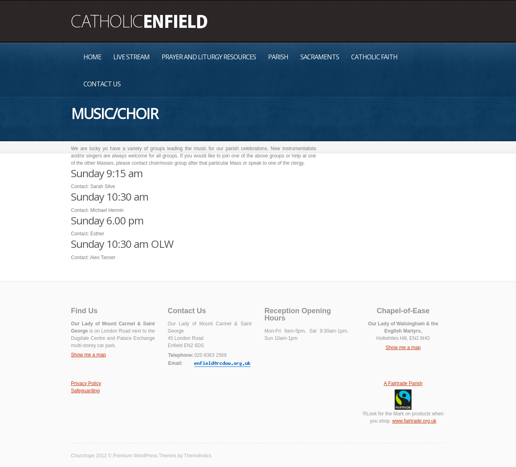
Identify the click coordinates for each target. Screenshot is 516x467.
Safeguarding (85, 391)
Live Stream (131, 56)
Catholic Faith (374, 56)
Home (92, 56)
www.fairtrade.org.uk (414, 421)
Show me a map (88, 355)
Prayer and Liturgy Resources (209, 56)
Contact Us (102, 84)
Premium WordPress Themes (144, 456)
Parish (278, 56)
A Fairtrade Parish (403, 383)
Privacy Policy (86, 383)
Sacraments (319, 56)
